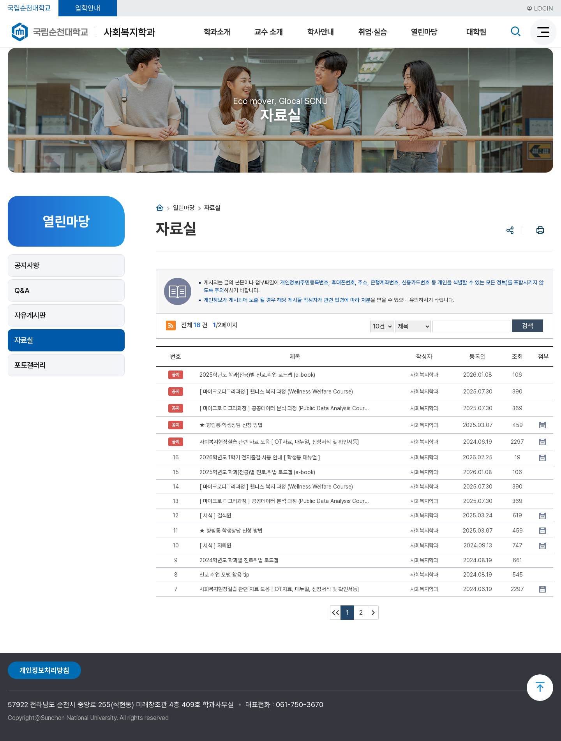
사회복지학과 (129, 32)
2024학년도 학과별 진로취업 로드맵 (238, 560)
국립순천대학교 (29, 8)
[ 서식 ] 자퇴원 (215, 545)
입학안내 (87, 8)
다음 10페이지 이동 (373, 612)
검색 (527, 326)
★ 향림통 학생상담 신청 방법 (231, 425)
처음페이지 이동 (335, 612)
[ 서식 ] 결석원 (215, 515)
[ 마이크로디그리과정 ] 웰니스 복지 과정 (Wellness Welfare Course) (276, 391)
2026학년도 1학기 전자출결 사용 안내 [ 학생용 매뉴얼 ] (259, 457)
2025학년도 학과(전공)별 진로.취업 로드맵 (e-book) (257, 375)
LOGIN (540, 8)
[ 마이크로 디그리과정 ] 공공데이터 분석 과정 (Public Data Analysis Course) (285, 408)
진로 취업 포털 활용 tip (224, 575)
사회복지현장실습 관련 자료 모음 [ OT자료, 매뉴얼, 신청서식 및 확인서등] (279, 442)
